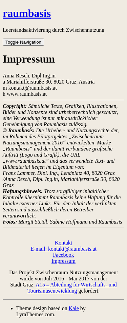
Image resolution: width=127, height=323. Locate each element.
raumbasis (27, 13)
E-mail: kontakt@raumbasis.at (63, 249)
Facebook (63, 255)
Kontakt (63, 243)
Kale (74, 308)
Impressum (63, 261)
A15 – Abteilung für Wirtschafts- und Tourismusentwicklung (72, 288)
